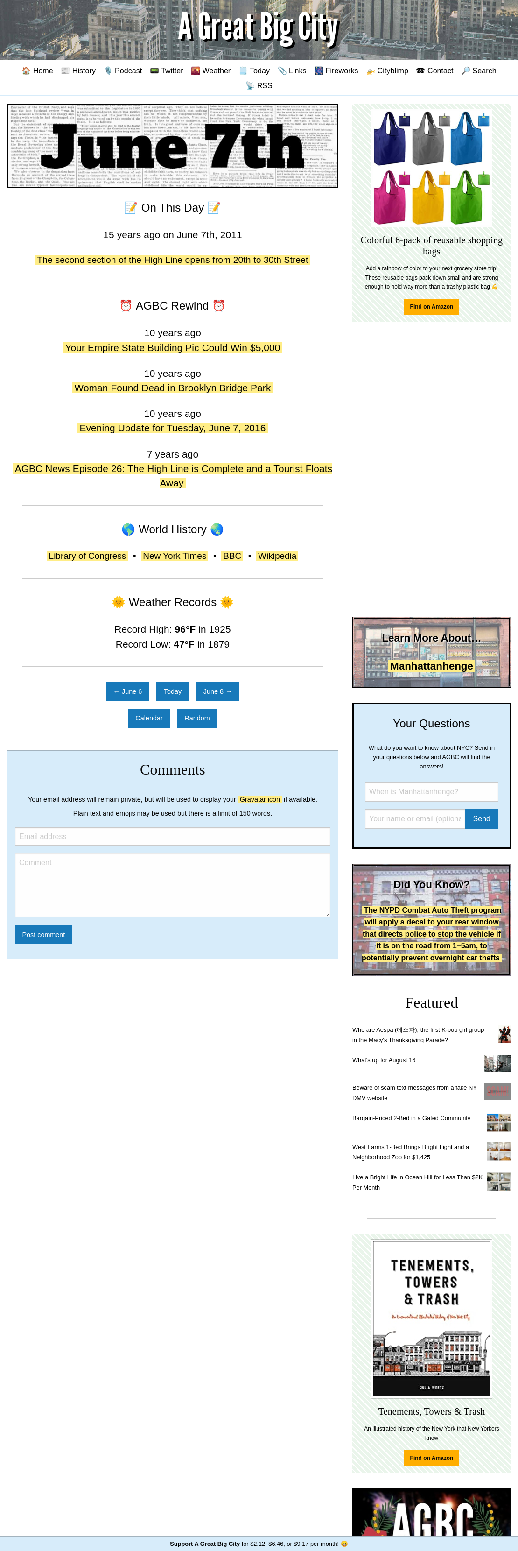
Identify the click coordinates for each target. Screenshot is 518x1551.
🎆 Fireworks (336, 70)
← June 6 (127, 691)
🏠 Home (37, 70)
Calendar (148, 718)
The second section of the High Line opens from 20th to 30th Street (172, 260)
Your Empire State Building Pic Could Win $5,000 (172, 347)
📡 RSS (259, 85)
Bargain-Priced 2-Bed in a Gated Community (411, 1117)
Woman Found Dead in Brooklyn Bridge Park (172, 387)
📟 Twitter (166, 70)
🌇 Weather (211, 70)
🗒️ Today (254, 70)
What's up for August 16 (383, 1060)
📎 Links (292, 70)
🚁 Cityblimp (387, 70)
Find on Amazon (432, 306)
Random (197, 718)
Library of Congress (87, 556)
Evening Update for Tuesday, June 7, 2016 (172, 428)
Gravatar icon (260, 799)
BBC (232, 556)
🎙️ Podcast (123, 70)
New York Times (174, 556)
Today (173, 691)
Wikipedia (277, 556)
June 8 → (217, 691)
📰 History (78, 70)
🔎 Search (479, 70)
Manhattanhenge (431, 666)
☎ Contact (434, 70)
